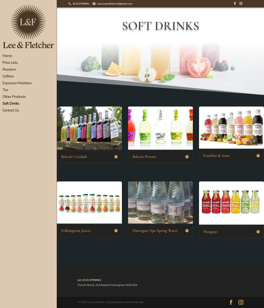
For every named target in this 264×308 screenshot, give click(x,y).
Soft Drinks (10, 104)
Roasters (9, 70)
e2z (141, 302)
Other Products (14, 97)
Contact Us (10, 111)
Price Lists (10, 63)
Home (7, 56)
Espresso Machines (17, 83)
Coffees (8, 77)
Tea (5, 90)
